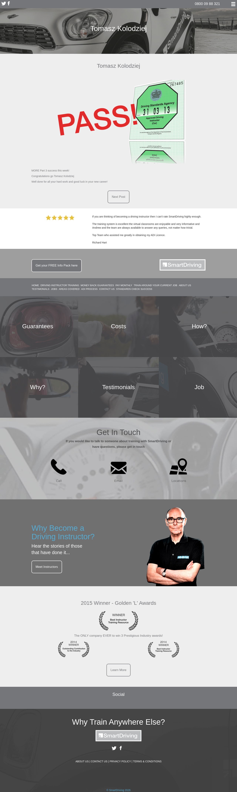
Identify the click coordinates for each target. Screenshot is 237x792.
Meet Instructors (47, 567)
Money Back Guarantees (97, 285)
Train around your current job (155, 285)
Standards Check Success (134, 289)
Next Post (118, 197)
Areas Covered (69, 289)
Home (35, 285)
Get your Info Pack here (57, 265)
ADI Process (89, 289)
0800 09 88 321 (207, 4)
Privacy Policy (121, 761)
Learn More (118, 670)
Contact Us (106, 289)
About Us (185, 285)
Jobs (54, 289)
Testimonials (40, 289)
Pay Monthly (124, 285)
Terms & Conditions (147, 761)
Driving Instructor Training (60, 285)
